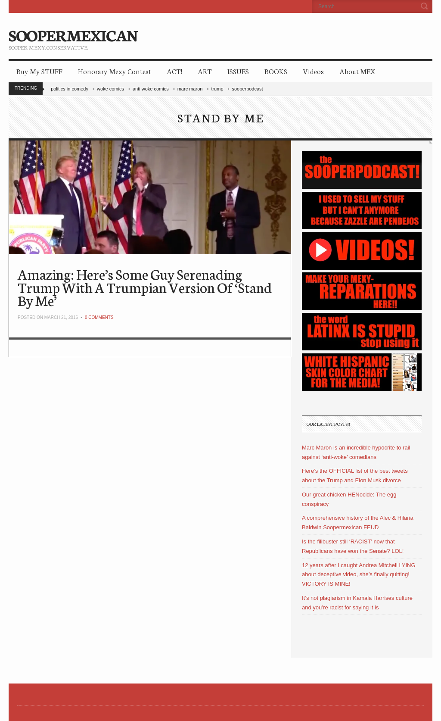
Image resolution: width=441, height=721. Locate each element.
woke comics (110, 88)
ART (205, 71)
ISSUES (238, 71)
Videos (313, 71)
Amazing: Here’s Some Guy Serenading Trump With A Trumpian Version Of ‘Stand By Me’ (145, 287)
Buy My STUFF (39, 71)
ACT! (174, 71)
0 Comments (99, 317)
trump (217, 88)
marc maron (190, 88)
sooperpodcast (247, 88)
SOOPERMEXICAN (73, 34)
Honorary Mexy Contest (114, 71)
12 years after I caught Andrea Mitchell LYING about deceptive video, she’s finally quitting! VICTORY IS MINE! (359, 574)
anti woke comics (151, 88)
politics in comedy (69, 88)
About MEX (357, 71)
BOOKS (275, 71)
